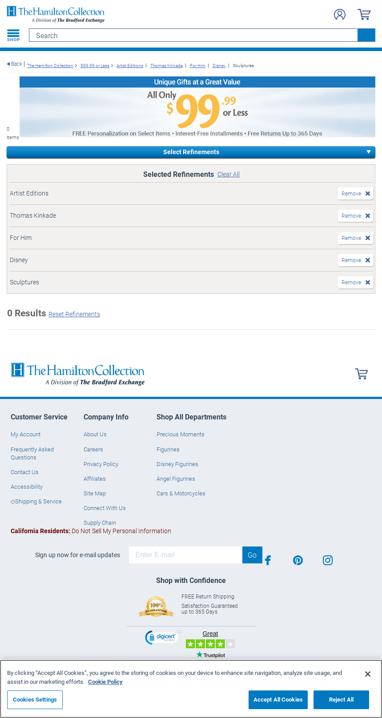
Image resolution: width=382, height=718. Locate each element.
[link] (163, 638)
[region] (191, 689)
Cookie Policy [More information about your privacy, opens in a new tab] (105, 682)
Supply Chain (100, 523)
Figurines (168, 449)
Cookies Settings (35, 699)
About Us (95, 434)
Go (252, 554)
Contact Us (25, 472)
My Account (25, 434)
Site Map (95, 493)
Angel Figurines (176, 479)
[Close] (368, 674)
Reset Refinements (74, 314)
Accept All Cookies (278, 699)
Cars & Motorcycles (181, 493)
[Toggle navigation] (13, 35)
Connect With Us (105, 508)
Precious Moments (181, 434)
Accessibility (27, 487)
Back (16, 64)
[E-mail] (185, 554)
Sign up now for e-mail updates (77, 555)
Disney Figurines (177, 464)
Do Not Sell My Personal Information (91, 531)
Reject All (341, 699)
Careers (93, 449)
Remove (351, 193)
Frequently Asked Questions (32, 453)
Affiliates (95, 479)
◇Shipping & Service (36, 501)
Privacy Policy (101, 464)
